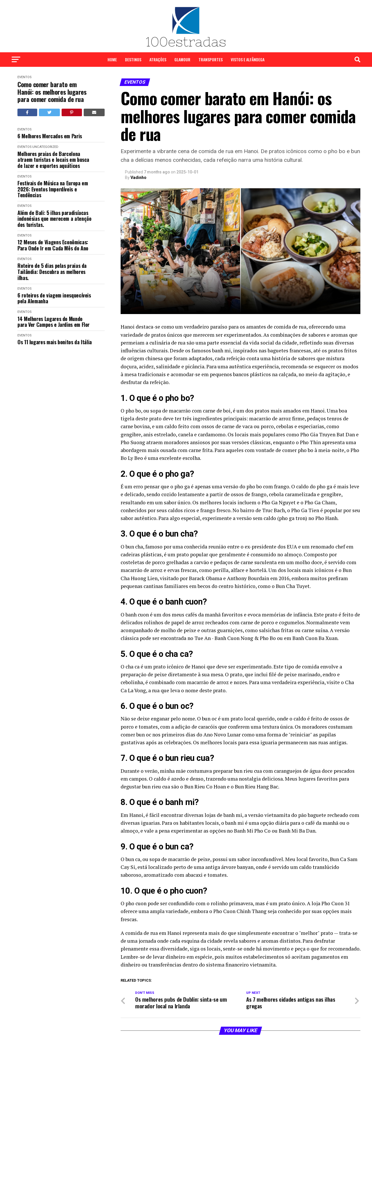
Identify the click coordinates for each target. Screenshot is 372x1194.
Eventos (24, 77)
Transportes (210, 59)
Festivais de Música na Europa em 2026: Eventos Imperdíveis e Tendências (52, 189)
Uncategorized (45, 147)
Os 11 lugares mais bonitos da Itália (54, 342)
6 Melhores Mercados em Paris (49, 136)
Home (112, 59)
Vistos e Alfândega (247, 59)
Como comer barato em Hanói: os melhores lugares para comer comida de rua (52, 92)
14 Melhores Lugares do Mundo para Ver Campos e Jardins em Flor (53, 322)
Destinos (133, 59)
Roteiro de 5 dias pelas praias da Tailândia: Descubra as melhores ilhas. (52, 272)
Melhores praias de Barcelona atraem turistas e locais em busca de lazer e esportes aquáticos (53, 160)
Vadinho (138, 177)
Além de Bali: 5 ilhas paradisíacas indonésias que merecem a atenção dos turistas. (54, 219)
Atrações (157, 59)
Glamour (182, 59)
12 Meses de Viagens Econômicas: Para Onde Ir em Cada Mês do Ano (52, 245)
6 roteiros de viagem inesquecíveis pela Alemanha (54, 298)
